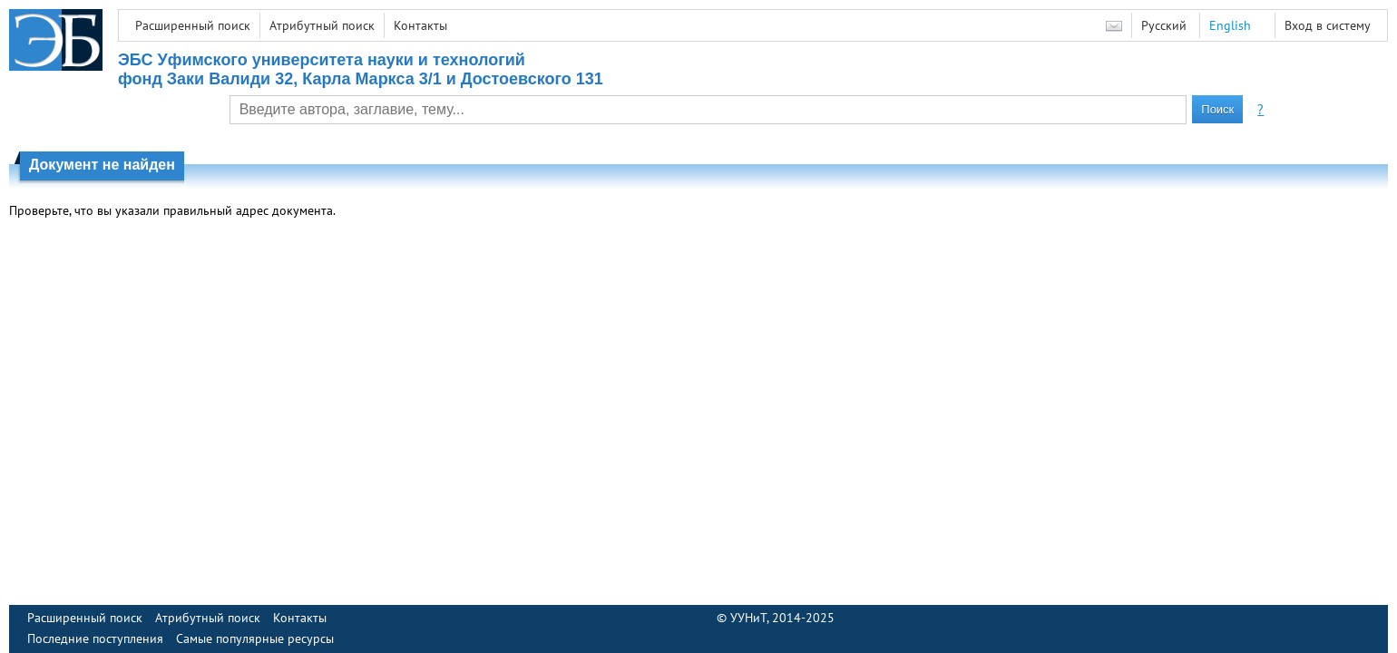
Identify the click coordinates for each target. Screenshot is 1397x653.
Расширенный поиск (192, 25)
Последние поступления (95, 638)
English (1230, 25)
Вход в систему (1328, 25)
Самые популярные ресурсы (255, 638)
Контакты (420, 25)
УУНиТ (748, 617)
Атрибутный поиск (322, 25)
